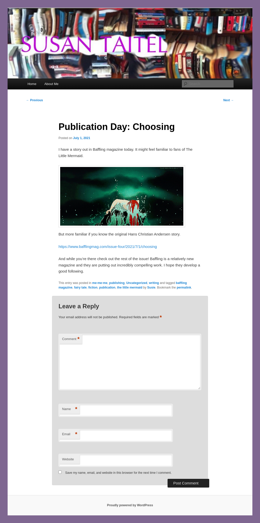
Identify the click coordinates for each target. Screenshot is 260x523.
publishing (117, 283)
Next (228, 100)
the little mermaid (129, 287)
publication (107, 287)
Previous (34, 100)
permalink (184, 287)
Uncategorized (136, 283)
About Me (51, 84)
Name (69, 409)
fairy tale (80, 287)
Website (68, 459)
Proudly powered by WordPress (130, 505)
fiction (93, 287)
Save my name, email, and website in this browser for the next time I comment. (118, 473)
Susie (151, 287)
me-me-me (99, 283)
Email (69, 434)
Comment (70, 339)
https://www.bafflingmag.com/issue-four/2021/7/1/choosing (107, 246)
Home (31, 84)
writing (154, 283)
